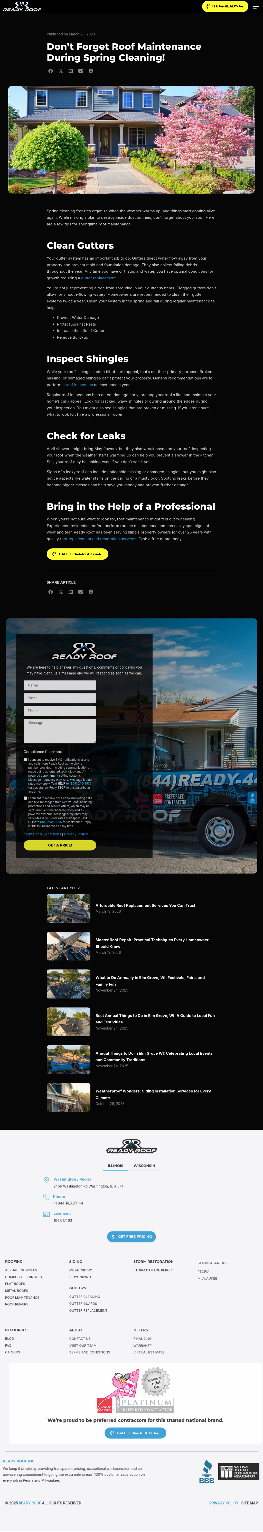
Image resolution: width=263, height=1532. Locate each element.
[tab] (116, 1175)
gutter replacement (98, 278)
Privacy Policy (76, 855)
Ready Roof (30, 1504)
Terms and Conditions (43, 855)
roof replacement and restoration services (98, 539)
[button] (50, 71)
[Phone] (46, 1206)
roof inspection (79, 385)
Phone (59, 1205)
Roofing (13, 1266)
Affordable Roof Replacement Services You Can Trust (145, 905)
